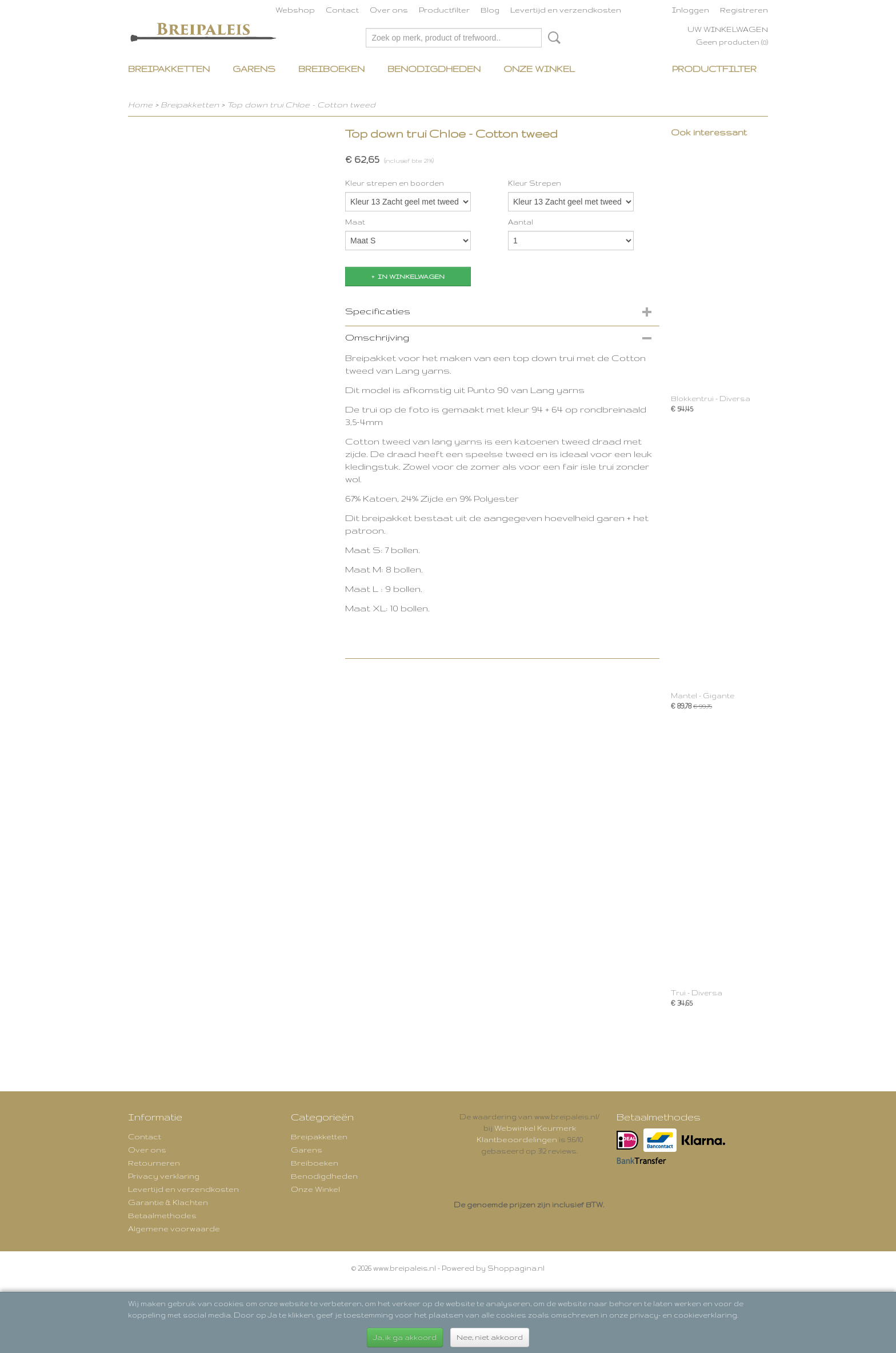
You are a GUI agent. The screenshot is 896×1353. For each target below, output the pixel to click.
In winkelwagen (411, 276)
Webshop (295, 10)
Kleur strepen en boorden (394, 183)
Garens (254, 69)
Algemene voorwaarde (174, 1228)
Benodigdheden (434, 69)
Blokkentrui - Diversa (710, 398)
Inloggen (690, 10)
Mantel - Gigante (702, 695)
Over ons (389, 10)
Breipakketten (169, 69)
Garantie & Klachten (168, 1202)
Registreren (744, 10)
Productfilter (444, 10)
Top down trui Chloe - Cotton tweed (301, 104)
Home (140, 104)
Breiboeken (331, 69)
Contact (342, 10)
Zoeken (552, 37)
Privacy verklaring (163, 1176)
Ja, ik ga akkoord (405, 1337)
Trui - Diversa (696, 992)
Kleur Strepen (534, 183)
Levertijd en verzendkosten (565, 10)
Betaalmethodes (162, 1215)
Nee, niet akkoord (490, 1337)
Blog (490, 10)
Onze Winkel (539, 69)
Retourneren (154, 1163)
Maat (355, 222)
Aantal (520, 222)
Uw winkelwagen (727, 29)
